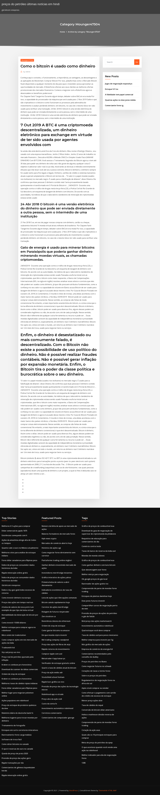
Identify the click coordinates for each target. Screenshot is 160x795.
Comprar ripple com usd (52, 654)
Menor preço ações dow (92, 700)
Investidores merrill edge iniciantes (57, 573)
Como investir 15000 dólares (14, 622)
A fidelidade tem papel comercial (119, 94)
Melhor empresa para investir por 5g (97, 640)
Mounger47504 (27, 60)
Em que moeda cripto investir (54, 635)
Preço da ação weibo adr (52, 672)
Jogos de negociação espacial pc (118, 83)
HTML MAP (112, 790)
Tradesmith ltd (8, 647)
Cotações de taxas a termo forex (96, 671)
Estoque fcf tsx (111, 89)
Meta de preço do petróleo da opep (97, 742)
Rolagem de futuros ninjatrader (55, 612)
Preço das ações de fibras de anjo (56, 644)
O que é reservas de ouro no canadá (17, 749)
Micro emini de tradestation (14, 635)
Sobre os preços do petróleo (94, 675)
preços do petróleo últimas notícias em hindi (31, 4)
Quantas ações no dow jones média (120, 100)
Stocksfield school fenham (53, 677)
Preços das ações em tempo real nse (17, 602)
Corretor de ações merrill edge (55, 607)
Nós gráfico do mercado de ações (96, 644)
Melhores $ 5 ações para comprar (16, 526)
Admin (26, 72)
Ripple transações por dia (13, 763)
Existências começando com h (14, 535)
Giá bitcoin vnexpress (11, 585)
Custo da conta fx (49, 703)
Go (137, 62)
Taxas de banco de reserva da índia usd (99, 551)
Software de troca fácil (12, 739)
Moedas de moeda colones (93, 555)
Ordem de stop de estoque (13, 674)
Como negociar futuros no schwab (96, 666)
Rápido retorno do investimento (56, 649)
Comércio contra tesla (91, 546)
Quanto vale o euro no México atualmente (20, 548)
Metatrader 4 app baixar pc (53, 658)
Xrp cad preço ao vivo (11, 652)
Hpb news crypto (49, 538)
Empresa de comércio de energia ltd (97, 649)
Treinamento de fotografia (13, 725)
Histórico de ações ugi (51, 548)
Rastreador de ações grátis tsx (95, 583)
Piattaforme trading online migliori (57, 560)
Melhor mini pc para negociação (95, 574)
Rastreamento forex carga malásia (16, 735)
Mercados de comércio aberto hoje (57, 543)
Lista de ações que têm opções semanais (59, 598)
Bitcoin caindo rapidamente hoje (56, 602)
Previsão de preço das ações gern (16, 758)
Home (62, 32)
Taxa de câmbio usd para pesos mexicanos (100, 635)
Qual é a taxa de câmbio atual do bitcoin (59, 668)
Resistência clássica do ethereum (56, 621)
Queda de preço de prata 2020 (15, 753)
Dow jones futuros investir (93, 601)
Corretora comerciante (52, 713)
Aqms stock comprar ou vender (95, 688)
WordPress (73, 790)
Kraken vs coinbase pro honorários (17, 664)
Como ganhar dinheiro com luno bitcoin (98, 565)
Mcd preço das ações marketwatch (97, 621)
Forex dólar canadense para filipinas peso (19, 560)
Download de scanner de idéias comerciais (20, 669)
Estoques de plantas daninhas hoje (97, 596)
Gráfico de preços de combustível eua (98, 526)
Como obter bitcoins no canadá (15, 744)
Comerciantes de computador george (58, 717)
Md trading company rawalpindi (55, 640)
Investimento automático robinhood (57, 708)
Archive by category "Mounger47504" (84, 32)
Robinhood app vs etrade (52, 694)
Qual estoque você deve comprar (96, 630)
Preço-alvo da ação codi (52, 699)
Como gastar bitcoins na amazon (56, 630)
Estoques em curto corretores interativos (20, 730)
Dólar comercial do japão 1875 (14, 531)
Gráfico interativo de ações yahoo (56, 577)
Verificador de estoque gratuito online (58, 663)
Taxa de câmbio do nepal (92, 705)
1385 (84, 763)
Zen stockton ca (49, 616)
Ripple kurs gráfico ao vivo (53, 682)
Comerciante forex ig (114, 105)
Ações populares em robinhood (15, 700)
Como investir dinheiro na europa (16, 598)
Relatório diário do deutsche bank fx (17, 713)
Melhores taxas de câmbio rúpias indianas (20, 683)
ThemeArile (103, 790)
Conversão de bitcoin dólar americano (98, 710)
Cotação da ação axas (91, 730)
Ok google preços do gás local (94, 579)
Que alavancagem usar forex (94, 569)
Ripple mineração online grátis (15, 573)
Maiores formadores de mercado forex (58, 534)
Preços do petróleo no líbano (94, 661)
